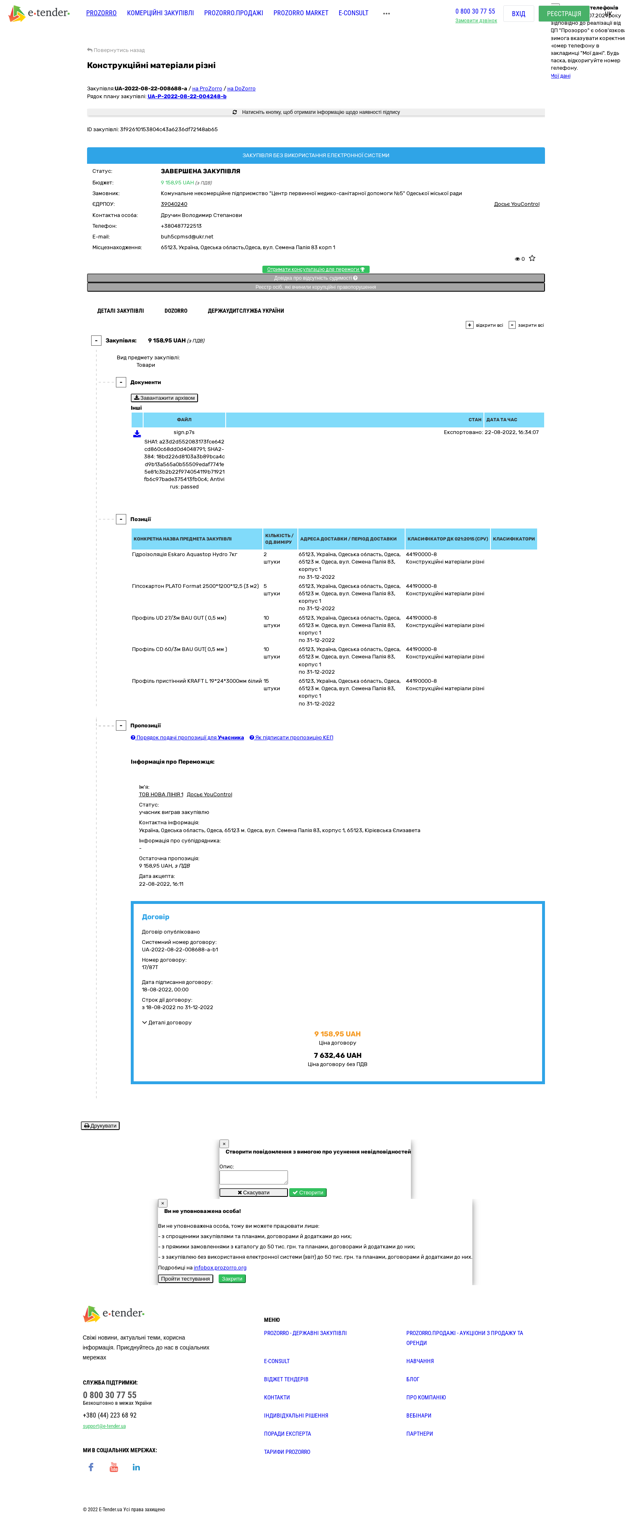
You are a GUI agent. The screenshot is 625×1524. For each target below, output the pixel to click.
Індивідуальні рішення (296, 1418)
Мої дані (560, 76)
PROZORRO (101, 15)
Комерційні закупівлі (160, 15)
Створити (307, 1195)
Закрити (232, 1281)
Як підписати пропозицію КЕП (291, 737)
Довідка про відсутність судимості (315, 278)
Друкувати (100, 1126)
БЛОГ (413, 1381)
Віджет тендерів (286, 1381)
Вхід (519, 16)
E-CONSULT (353, 15)
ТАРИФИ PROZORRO (287, 1454)
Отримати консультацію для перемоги (316, 269)
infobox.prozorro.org (220, 1270)
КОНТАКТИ (277, 1400)
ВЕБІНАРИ (419, 1418)
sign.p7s (184, 432)
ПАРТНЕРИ (419, 1436)
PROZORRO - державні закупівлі (305, 1335)
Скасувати (254, 1195)
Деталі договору (167, 1022)
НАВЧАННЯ (420, 1363)
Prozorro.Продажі (233, 15)
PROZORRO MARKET (301, 15)
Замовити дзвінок (476, 23)
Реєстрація (564, 16)
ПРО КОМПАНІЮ (426, 1400)
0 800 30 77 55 (475, 14)
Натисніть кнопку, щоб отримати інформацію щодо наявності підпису (316, 112)
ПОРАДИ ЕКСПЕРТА (287, 1436)
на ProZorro (207, 88)
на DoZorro (241, 88)
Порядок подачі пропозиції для (187, 737)
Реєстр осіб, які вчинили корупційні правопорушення (315, 287)
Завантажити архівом (164, 398)
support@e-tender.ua (104, 1428)
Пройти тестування (185, 1281)
